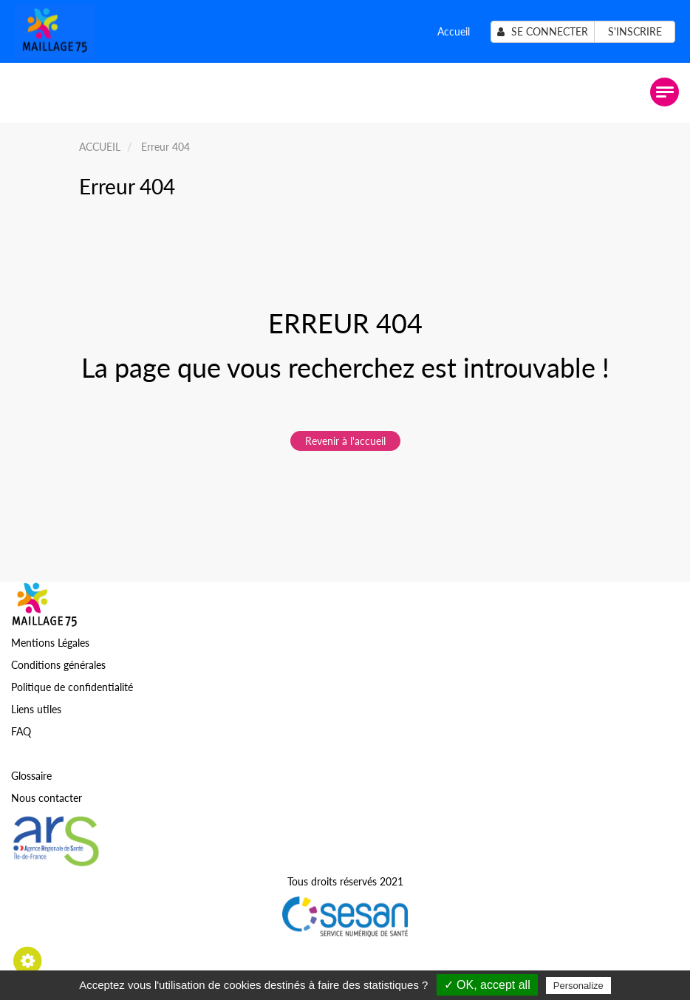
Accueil (453, 31)
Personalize (578, 985)
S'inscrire (635, 31)
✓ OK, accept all (487, 985)
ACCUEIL (99, 146)
